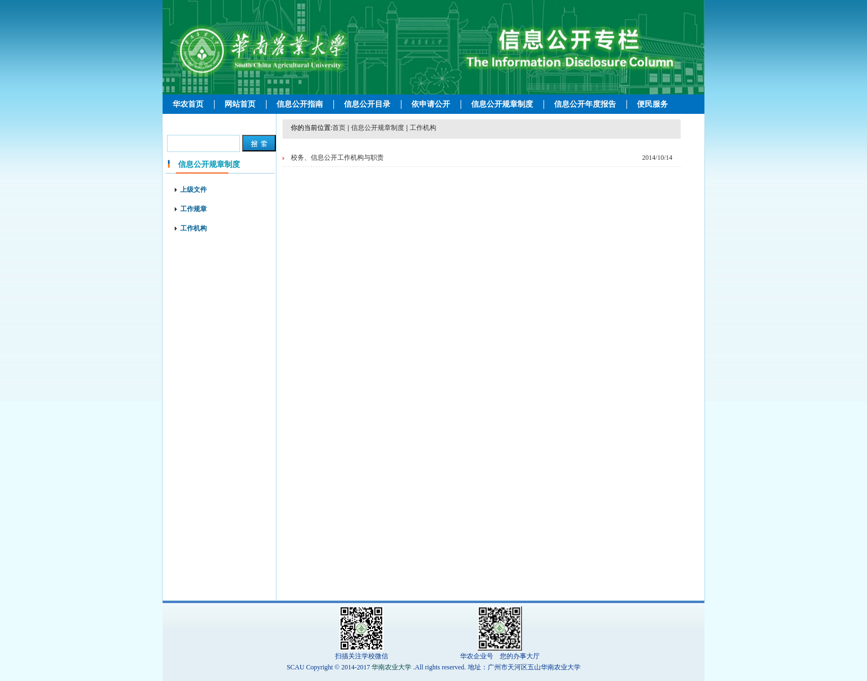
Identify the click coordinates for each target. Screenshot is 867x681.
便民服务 (652, 104)
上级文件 (193, 189)
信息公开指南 (299, 104)
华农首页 (188, 104)
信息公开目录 (367, 104)
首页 (339, 128)
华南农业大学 (391, 667)
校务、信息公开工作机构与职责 (337, 157)
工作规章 (193, 209)
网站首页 (239, 104)
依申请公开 (430, 104)
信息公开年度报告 (585, 104)
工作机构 (193, 228)
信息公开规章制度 (502, 104)
